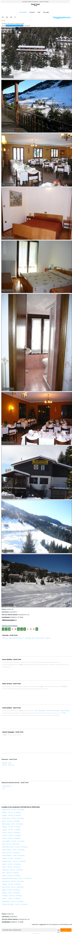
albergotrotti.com (15, 614)
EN (7, 17)
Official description (9, 620)
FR (3, 17)
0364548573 (9, 612)
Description (23, 12)
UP (36, 467)
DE (11, 17)
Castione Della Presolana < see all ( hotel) (35, 1)
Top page (46, 12)
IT (15, 17)
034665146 (7, 609)
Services (32, 12)
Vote (38, 12)
